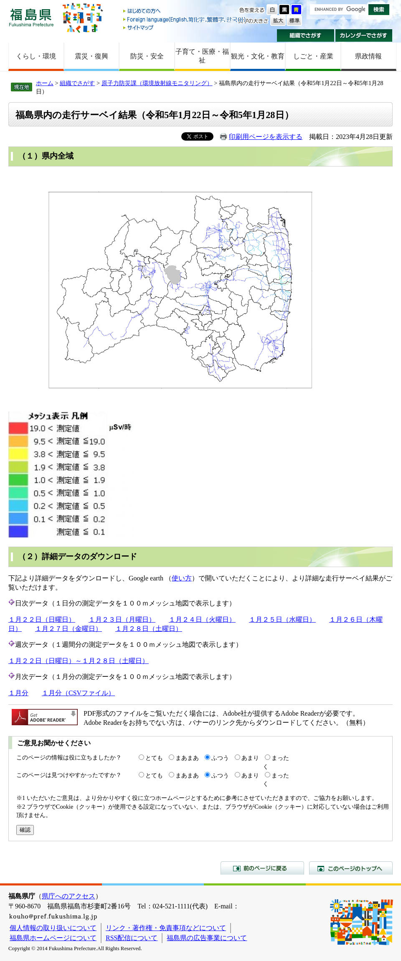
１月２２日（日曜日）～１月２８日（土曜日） (78, 660)
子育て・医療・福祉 (202, 56)
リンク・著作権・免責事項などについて (166, 927)
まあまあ (187, 757)
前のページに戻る (262, 868)
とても (154, 757)
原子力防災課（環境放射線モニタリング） (157, 83)
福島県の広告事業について (207, 937)
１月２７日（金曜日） (68, 628)
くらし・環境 (36, 56)
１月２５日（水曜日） (282, 619)
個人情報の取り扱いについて (53, 927)
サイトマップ (185, 27)
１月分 (18, 692)
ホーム (44, 83)
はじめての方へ (185, 11)
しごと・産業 (313, 56)
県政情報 (368, 56)
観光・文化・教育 (257, 56)
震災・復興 (91, 56)
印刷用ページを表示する (265, 136)
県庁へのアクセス (68, 896)
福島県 (31, 17)
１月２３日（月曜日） (122, 619)
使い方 (182, 578)
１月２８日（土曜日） (148, 628)
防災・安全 (147, 56)
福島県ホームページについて (53, 937)
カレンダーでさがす (364, 35)
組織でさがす (305, 35)
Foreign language (185, 19)
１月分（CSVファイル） (78, 692)
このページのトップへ (351, 868)
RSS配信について (131, 937)
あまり (250, 757)
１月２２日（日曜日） (41, 619)
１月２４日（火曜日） (202, 619)
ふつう (220, 757)
